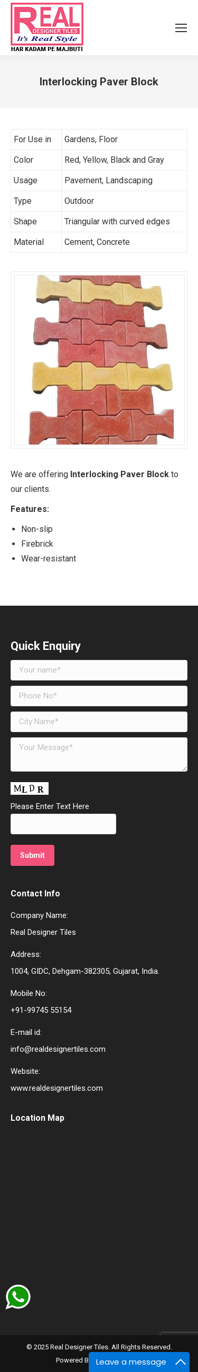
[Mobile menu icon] (181, 28)
